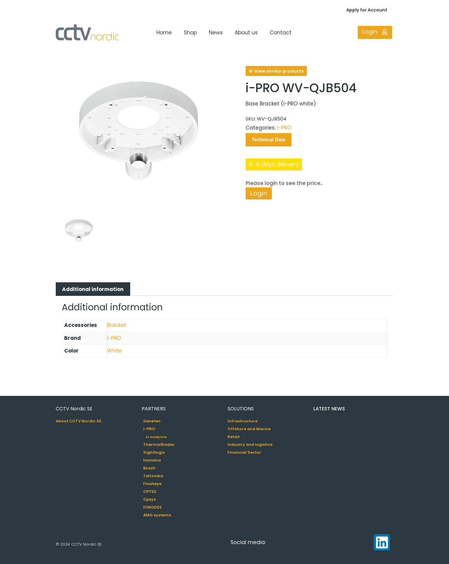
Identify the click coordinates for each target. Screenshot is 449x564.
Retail (234, 436)
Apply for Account (366, 10)
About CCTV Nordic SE (78, 421)
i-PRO (284, 127)
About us (246, 32)
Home (164, 32)
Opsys (149, 499)
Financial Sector (244, 452)
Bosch (149, 468)
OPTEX (149, 491)
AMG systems (157, 515)
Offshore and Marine (249, 428)
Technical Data (268, 139)
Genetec (152, 421)
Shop (190, 32)
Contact (280, 32)
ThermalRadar (159, 444)
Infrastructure (242, 421)
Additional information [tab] (93, 289)
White (114, 350)
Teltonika (153, 476)
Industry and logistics (250, 444)
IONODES (152, 507)
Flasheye (152, 484)
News (216, 32)
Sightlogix (154, 452)
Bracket (116, 325)
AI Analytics (156, 436)
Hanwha (152, 460)
